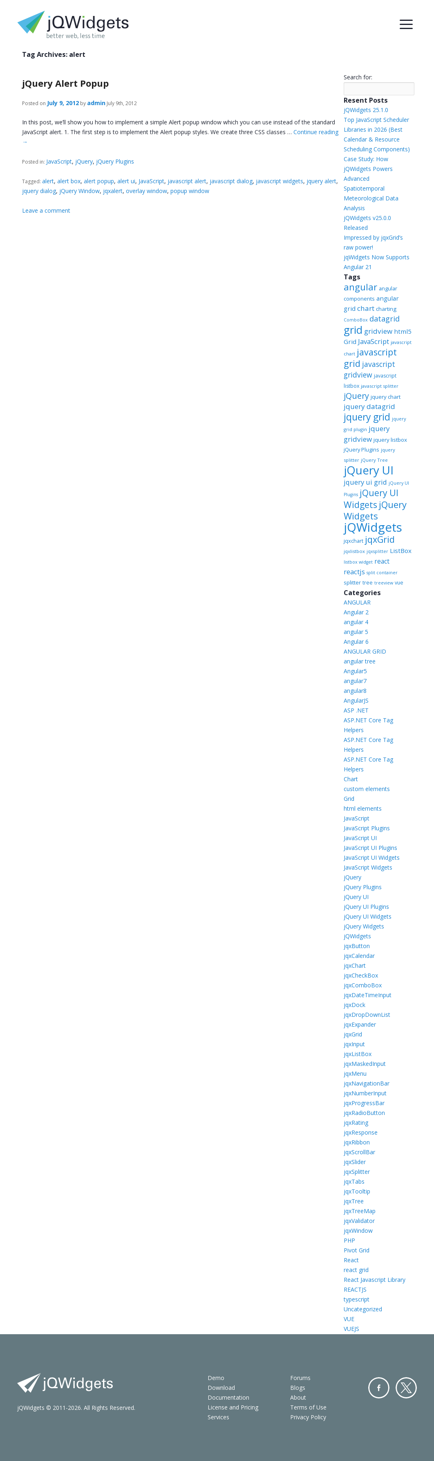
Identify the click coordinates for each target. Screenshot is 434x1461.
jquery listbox (390, 439)
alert (48, 181)
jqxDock (354, 1005)
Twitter (406, 1387)
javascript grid (370, 357)
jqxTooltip (357, 1191)
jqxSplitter (357, 1172)
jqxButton (357, 946)
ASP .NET (356, 710)
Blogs (297, 1387)
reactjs (354, 571)
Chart (351, 779)
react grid (356, 1270)
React (351, 1260)
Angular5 (355, 671)
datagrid (384, 319)
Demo (216, 1378)
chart (365, 308)
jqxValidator (359, 1221)
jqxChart (355, 965)
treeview (383, 583)
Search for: (358, 77)
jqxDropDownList (367, 1014)
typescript (356, 1299)
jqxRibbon (357, 1142)
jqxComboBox (363, 985)
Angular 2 (356, 612)
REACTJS (355, 1289)
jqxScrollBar (359, 1152)
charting (386, 308)
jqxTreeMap (360, 1211)
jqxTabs (354, 1181)
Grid (349, 798)
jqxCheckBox (361, 975)
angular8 (355, 691)
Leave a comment (46, 210)
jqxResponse (361, 1132)
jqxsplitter (377, 551)
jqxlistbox (354, 551)
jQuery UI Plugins (366, 906)
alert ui (126, 181)
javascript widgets (279, 181)
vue (399, 582)
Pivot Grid (356, 1250)
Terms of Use (308, 1407)
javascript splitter (379, 386)
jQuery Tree (374, 460)
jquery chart (385, 396)
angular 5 (356, 632)
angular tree (360, 661)
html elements (363, 808)
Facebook (378, 1387)
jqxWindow (358, 1230)
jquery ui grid (365, 482)
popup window (189, 191)
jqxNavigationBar (366, 1083)
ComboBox (356, 320)
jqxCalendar (359, 956)
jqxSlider (355, 1162)
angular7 (355, 681)
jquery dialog (39, 191)
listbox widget (358, 562)
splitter (352, 582)
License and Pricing (233, 1407)
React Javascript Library (374, 1279)
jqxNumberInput (365, 1093)
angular (360, 287)
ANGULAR (357, 602)
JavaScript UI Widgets (372, 857)
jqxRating (356, 1122)
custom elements (367, 789)
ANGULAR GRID (365, 651)
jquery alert (321, 181)
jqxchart (353, 540)
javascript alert (187, 181)
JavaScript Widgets (368, 867)
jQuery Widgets (375, 510)
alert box (69, 181)
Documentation (228, 1397)
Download (221, 1387)
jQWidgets (373, 527)
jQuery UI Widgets (371, 498)
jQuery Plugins (115, 161)
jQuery (84, 161)
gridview (378, 331)
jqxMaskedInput (365, 1064)
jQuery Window (79, 191)
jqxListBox (357, 1054)
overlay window (146, 191)
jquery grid (367, 416)
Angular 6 (356, 641)
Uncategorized (363, 1309)
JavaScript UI (360, 838)
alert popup (99, 181)
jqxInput (354, 1044)
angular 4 (356, 622)
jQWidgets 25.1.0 (366, 110)
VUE (349, 1319)
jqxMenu (355, 1073)
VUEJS (351, 1329)
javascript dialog (231, 181)
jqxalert (113, 191)
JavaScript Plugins (367, 828)
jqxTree (354, 1201)
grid (353, 330)
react (381, 561)
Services (218, 1417)
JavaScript (59, 161)
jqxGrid (380, 539)
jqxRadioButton (364, 1113)
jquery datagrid (369, 406)
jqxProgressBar (364, 1103)
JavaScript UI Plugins (370, 848)
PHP (349, 1240)
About (298, 1397)
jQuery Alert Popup (65, 83)
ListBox (401, 550)
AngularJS (356, 700)
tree (367, 582)
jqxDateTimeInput (367, 995)
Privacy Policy (308, 1417)
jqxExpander (360, 1024)
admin (96, 103)
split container (382, 572)
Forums (300, 1378)
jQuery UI (369, 470)
